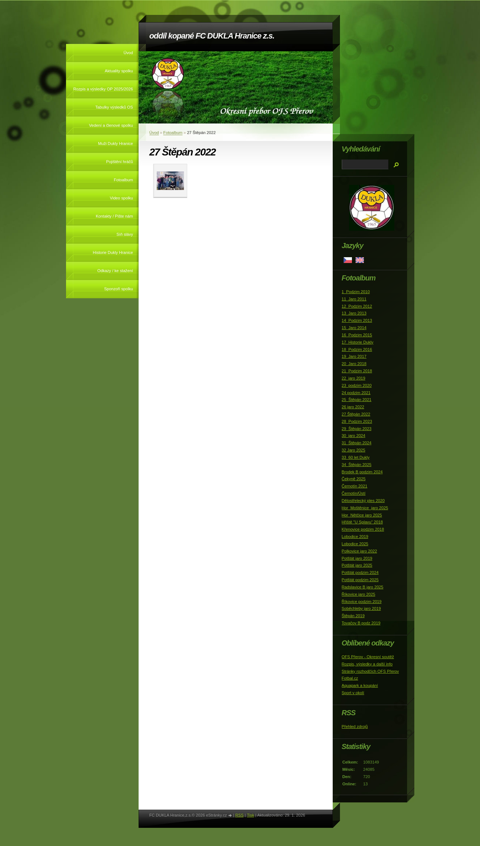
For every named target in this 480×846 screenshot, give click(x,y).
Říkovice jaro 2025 (359, 594)
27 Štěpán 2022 (356, 414)
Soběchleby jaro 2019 (361, 608)
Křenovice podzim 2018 (363, 529)
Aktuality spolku (119, 71)
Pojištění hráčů (119, 161)
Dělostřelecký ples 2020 (363, 500)
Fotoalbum (123, 180)
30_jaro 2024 (353, 435)
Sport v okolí (353, 693)
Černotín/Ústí (354, 493)
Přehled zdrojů (355, 726)
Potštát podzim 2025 (360, 580)
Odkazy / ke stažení (115, 270)
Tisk (250, 815)
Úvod (128, 52)
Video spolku (121, 198)
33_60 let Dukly (356, 457)
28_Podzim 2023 (357, 421)
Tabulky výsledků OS (114, 107)
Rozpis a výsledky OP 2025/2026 (103, 89)
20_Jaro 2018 (354, 363)
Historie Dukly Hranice (113, 252)
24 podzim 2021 (356, 392)
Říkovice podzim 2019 (362, 601)
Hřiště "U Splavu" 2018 (362, 522)
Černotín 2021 (355, 486)
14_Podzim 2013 (357, 320)
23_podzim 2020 (357, 385)
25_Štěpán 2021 (357, 399)
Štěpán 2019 (353, 616)
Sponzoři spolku (118, 289)
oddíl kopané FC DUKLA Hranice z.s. (211, 35)
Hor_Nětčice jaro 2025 (362, 515)
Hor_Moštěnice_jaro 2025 (365, 508)
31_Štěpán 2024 (357, 443)
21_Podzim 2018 (357, 371)
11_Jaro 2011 (354, 299)
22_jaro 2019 (353, 378)
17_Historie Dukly (358, 342)
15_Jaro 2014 (354, 327)
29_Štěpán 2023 (357, 428)
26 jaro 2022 (353, 407)
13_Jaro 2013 (354, 313)
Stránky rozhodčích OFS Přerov (370, 671)
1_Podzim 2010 (356, 292)
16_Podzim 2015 (357, 335)
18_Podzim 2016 (357, 349)
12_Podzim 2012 (357, 306)
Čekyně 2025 (354, 479)
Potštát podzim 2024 (360, 572)
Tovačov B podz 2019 (361, 623)
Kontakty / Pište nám (114, 216)
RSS (239, 815)
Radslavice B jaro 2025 (362, 587)
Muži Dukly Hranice (115, 143)
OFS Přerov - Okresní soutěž (368, 657)
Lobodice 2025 (355, 544)
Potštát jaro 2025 (357, 565)
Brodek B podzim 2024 (362, 472)
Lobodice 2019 (355, 536)
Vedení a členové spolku (111, 125)
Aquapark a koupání (360, 685)
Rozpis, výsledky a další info (367, 664)
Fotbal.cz (350, 678)
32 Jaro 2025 (353, 450)
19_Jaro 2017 (354, 356)
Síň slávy (124, 234)
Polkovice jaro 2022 (359, 551)
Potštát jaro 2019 (357, 558)
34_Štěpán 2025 (357, 464)
